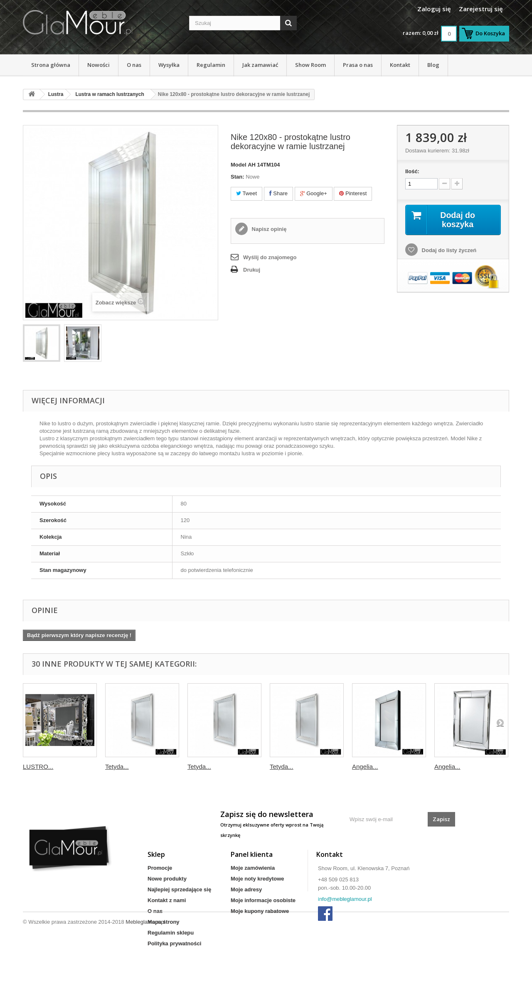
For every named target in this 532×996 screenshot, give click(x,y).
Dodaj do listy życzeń (448, 251)
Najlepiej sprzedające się (179, 889)
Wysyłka (169, 65)
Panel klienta (252, 854)
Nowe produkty (167, 879)
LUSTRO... (38, 766)
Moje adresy (246, 889)
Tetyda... (117, 766)
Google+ (313, 193)
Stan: (237, 177)
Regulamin (211, 65)
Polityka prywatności (174, 943)
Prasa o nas (358, 65)
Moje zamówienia (253, 868)
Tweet (246, 193)
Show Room (310, 65)
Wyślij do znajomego (269, 257)
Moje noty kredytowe (257, 879)
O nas (134, 65)
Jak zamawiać (260, 65)
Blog (433, 65)
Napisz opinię (268, 229)
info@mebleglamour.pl (345, 899)
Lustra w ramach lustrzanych (109, 94)
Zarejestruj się (481, 9)
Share (278, 193)
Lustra (56, 94)
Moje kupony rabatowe (260, 911)
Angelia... (365, 766)
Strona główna (50, 65)
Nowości (98, 65)
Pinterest (353, 193)
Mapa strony (164, 922)
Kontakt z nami (167, 900)
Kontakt (400, 65)
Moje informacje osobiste (263, 900)
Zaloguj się (434, 9)
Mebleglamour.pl (145, 973)
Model (238, 165)
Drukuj (251, 270)
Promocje (160, 868)
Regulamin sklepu (171, 933)
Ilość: (412, 171)
